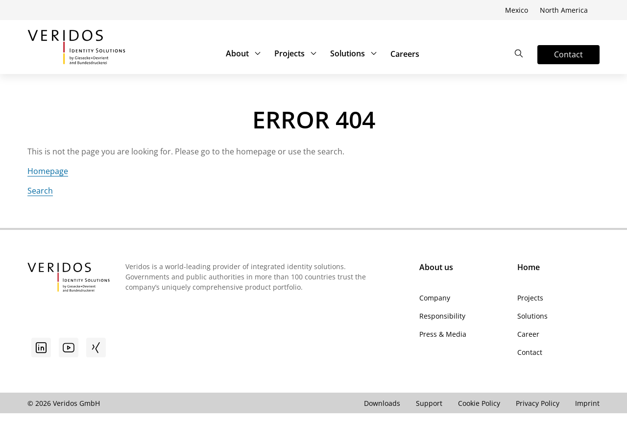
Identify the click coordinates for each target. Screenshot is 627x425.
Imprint (587, 403)
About (244, 53)
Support (429, 403)
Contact (529, 352)
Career (528, 334)
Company (434, 297)
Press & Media (442, 334)
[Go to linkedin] (41, 347)
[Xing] (96, 347)
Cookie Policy (479, 403)
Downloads (382, 403)
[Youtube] (68, 347)
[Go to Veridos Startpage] (68, 278)
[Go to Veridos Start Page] (76, 47)
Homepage (47, 171)
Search (40, 190)
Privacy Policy (537, 403)
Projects (296, 53)
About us (436, 267)
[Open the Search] (519, 53)
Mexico (516, 10)
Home (528, 267)
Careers (404, 54)
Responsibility (442, 316)
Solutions (354, 53)
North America (564, 10)
